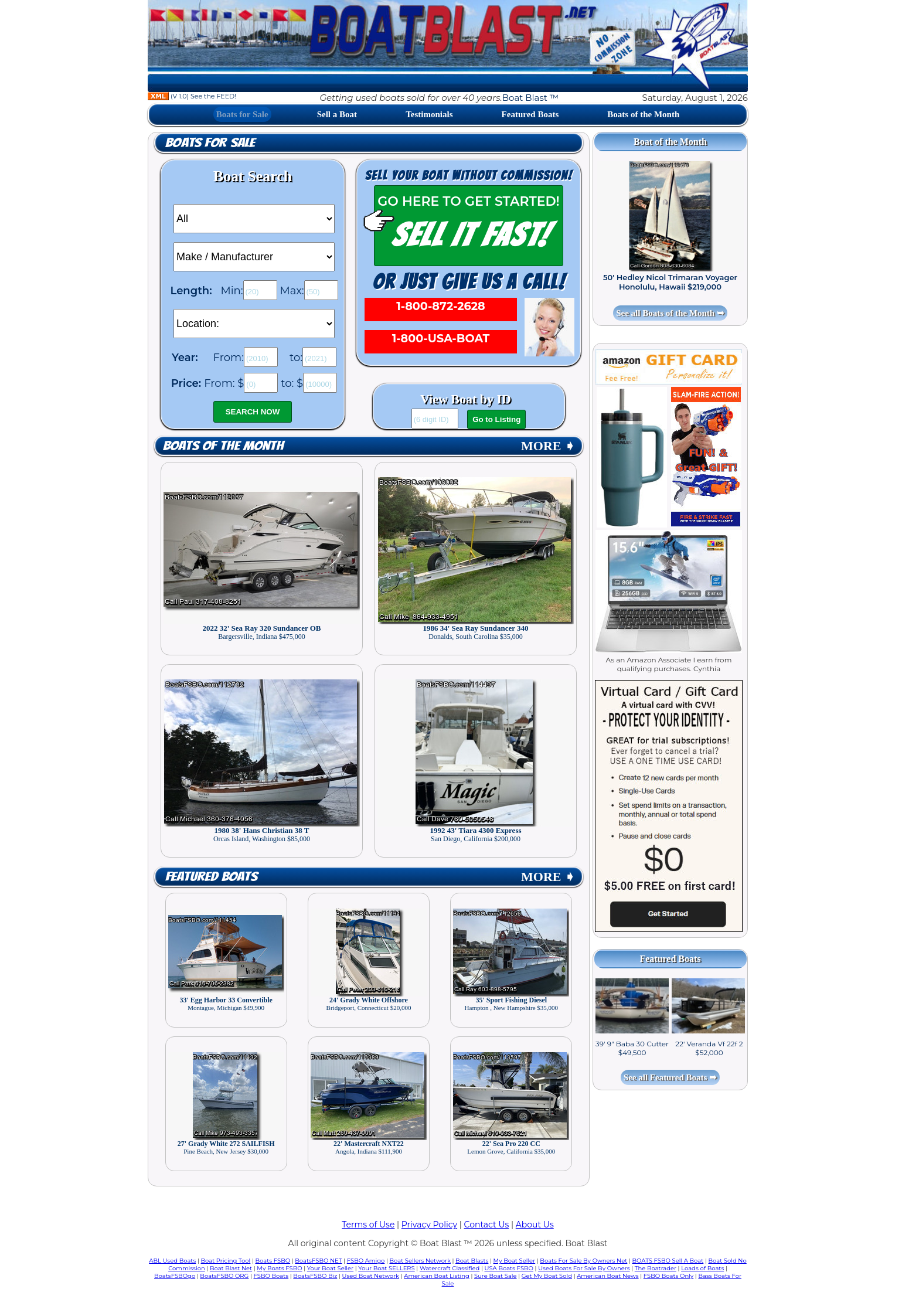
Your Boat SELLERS (386, 1268)
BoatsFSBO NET (318, 1260)
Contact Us (486, 1224)
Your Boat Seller (330, 1268)
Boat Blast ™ (530, 97)
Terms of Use (368, 1224)
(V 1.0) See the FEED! (192, 96)
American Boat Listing (436, 1276)
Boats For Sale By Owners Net (583, 1260)
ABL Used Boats (172, 1260)
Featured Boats (530, 114)
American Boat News (607, 1276)
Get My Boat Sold (547, 1276)
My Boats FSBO (279, 1268)
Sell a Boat (337, 114)
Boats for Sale (242, 114)
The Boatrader (655, 1268)
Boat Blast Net (231, 1268)
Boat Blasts (471, 1260)
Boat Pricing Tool (225, 1260)
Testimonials (429, 114)
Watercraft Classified (449, 1268)
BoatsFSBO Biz (315, 1276)
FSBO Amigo (366, 1260)
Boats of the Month (643, 114)
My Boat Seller (514, 1260)
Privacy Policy (429, 1224)
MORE (548, 445)
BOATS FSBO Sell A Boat (668, 1260)
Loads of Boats (702, 1268)
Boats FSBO (273, 1260)
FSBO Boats (271, 1276)
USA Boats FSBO (509, 1268)
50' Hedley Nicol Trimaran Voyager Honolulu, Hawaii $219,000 (670, 282)
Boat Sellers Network (419, 1260)
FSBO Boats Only (668, 1276)
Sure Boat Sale (495, 1276)
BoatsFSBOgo (174, 1276)
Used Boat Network (371, 1276)
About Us (535, 1224)
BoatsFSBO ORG (224, 1276)
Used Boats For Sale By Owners (583, 1268)
